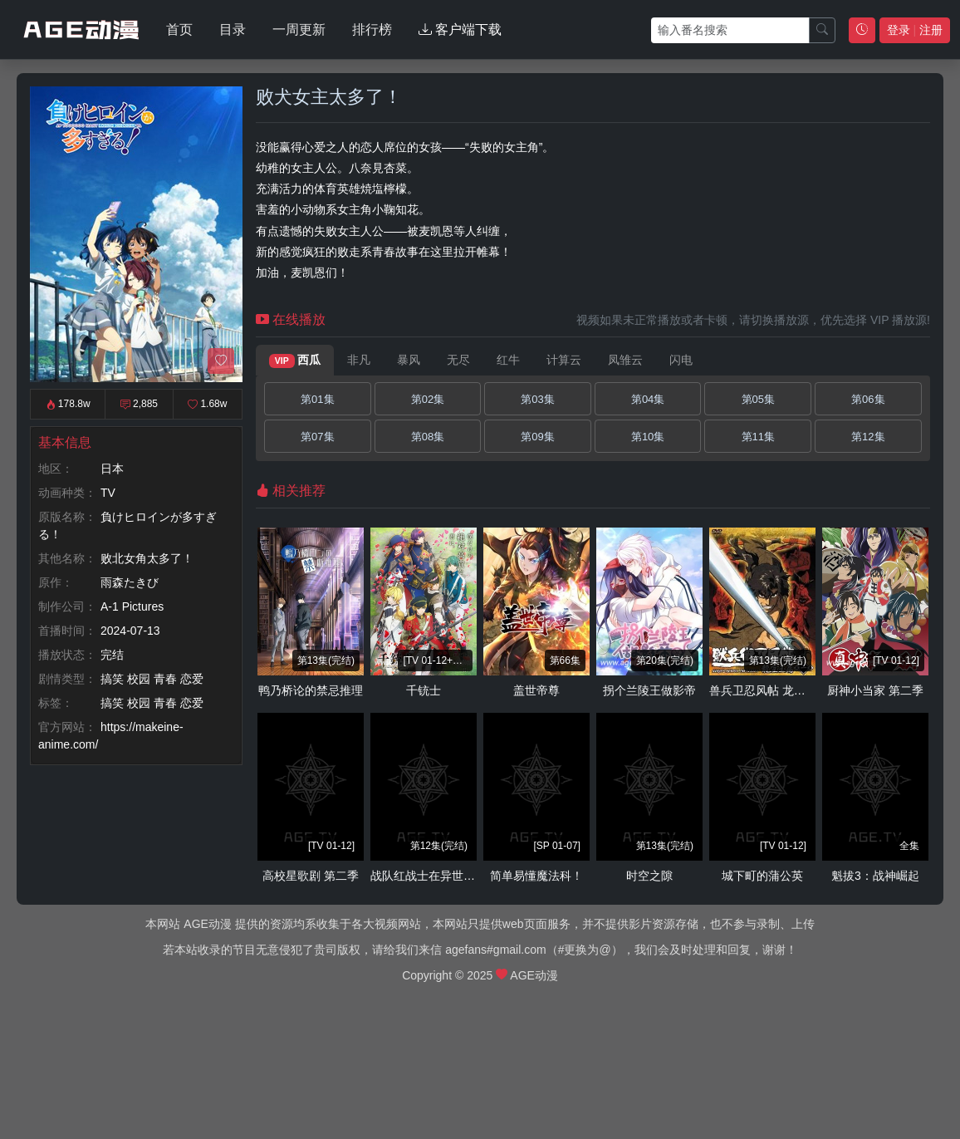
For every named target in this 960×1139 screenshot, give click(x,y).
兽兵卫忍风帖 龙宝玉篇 (769, 690)
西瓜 (295, 360)
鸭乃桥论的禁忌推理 (310, 690)
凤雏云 (625, 359)
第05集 (758, 399)
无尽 (458, 359)
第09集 (537, 436)
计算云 (563, 359)
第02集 (427, 399)
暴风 (408, 359)
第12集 (867, 436)
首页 (179, 29)
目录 (232, 29)
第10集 (647, 436)
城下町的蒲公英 (762, 875)
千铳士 (423, 690)
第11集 (758, 436)
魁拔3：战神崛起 (875, 875)
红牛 (508, 359)
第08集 (427, 436)
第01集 (317, 399)
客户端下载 (460, 29)
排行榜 (372, 29)
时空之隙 (649, 875)
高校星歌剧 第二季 (310, 875)
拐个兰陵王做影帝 (649, 690)
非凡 (358, 359)
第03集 (537, 399)
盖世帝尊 (536, 690)
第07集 (317, 436)
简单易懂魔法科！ (536, 875)
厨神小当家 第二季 (875, 690)
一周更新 (299, 29)
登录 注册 (915, 30)
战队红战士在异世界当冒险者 (446, 875)
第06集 (867, 399)
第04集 (647, 399)
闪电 (681, 359)
